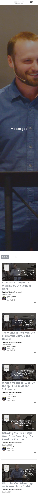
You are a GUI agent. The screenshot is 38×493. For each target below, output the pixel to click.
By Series (14, 257)
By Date (5, 257)
